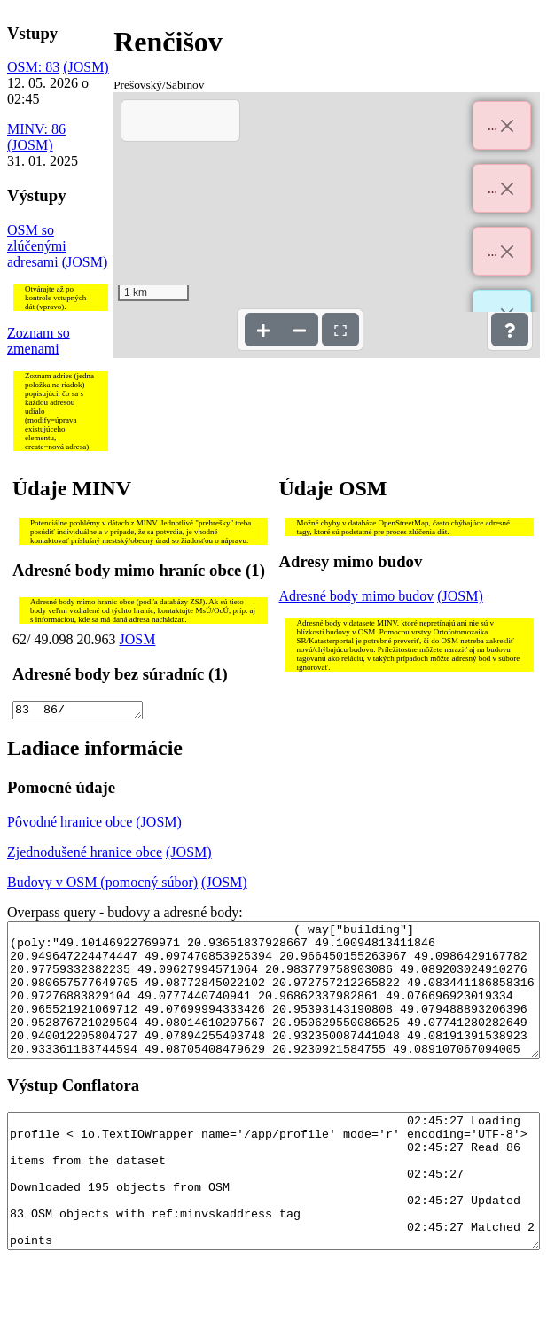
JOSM (137, 639)
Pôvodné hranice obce (69, 824)
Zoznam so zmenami (38, 340)
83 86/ (77, 711)
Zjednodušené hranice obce (84, 854)
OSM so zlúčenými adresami (36, 245)
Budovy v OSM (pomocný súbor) (102, 884)
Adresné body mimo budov (356, 595)
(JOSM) (86, 66)
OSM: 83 (33, 66)
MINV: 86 (36, 128)
